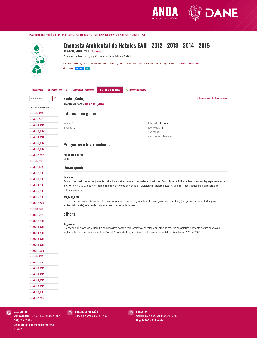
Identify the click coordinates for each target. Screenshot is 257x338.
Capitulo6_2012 (37, 149)
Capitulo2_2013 (37, 173)
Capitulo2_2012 (37, 125)
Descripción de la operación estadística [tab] (49, 89)
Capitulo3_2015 (37, 274)
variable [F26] (138, 35)
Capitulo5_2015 (37, 286)
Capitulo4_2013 (37, 185)
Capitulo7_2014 (37, 250)
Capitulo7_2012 (37, 155)
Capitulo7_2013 (37, 202)
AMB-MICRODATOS (84, 35)
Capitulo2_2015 (37, 268)
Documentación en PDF (188, 63)
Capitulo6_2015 (37, 292)
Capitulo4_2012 (37, 137)
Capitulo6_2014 (37, 244)
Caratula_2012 (36, 113)
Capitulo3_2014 (37, 226)
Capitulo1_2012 (37, 119)
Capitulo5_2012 (37, 143)
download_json (219, 97)
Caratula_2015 (36, 256)
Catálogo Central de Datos (60, 35)
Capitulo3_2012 (37, 131)
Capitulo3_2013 (37, 179)
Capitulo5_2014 (37, 238)
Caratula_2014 (36, 209)
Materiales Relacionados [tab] (83, 89)
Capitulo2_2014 (37, 220)
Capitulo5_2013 (37, 191)
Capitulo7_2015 (37, 298)
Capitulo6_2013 (37, 197)
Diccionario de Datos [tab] (110, 89)
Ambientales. (97, 51)
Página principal (37, 35)
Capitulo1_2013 (37, 167)
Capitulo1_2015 (37, 262)
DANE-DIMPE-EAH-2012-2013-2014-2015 (111, 35)
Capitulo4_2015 (37, 280)
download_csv (203, 97)
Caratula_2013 (36, 161)
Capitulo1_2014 (37, 214)
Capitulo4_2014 (37, 232)
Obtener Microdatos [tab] (136, 89)
